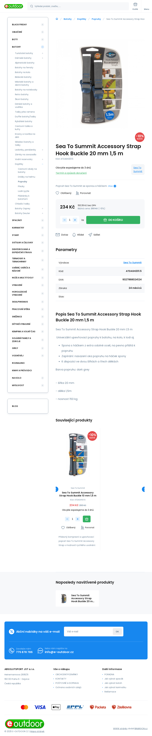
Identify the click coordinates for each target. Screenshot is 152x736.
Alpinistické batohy (24, 62)
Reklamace (110, 691)
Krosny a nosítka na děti (25, 136)
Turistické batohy (24, 53)
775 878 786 (24, 652)
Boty (15, 39)
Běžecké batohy (23, 77)
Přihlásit (117, 631)
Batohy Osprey (22, 208)
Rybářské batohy (23, 121)
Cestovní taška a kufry (24, 128)
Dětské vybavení (21, 324)
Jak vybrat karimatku (115, 687)
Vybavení (17, 285)
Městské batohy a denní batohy (24, 83)
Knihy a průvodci (22, 370)
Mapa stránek (37, 731)
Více (110, 186)
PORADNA (109, 674)
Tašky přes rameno (25, 111)
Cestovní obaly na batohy (27, 170)
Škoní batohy (21, 99)
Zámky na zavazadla (25, 154)
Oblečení (17, 31)
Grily (15, 348)
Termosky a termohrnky (19, 260)
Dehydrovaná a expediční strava (22, 251)
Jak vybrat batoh (113, 683)
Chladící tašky (22, 203)
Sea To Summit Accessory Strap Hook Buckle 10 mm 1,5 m (77, 494)
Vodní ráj (17, 355)
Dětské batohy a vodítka (23, 105)
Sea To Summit (137, 169)
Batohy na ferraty (24, 67)
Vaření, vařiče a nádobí (21, 269)
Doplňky (81, 19)
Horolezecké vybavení (19, 293)
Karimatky (18, 227)
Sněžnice (17, 316)
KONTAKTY (61, 678)
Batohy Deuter (22, 213)
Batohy (68, 19)
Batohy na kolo (22, 72)
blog (15, 406)
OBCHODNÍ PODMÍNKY (67, 674)
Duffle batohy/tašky (25, 116)
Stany (15, 235)
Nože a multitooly (22, 277)
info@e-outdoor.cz (59, 652)
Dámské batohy (23, 58)
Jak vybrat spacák (113, 678)
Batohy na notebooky (26, 89)
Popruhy (96, 19)
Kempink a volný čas (23, 331)
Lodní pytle (23, 191)
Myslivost (18, 385)
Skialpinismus (20, 301)
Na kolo (16, 377)
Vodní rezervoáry (24, 159)
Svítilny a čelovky (22, 242)
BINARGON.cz (141, 728)
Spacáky (17, 220)
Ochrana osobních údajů (68, 687)
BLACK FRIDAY (19, 24)
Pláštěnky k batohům (23, 197)
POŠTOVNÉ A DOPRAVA (67, 683)
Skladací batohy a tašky (24, 143)
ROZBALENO (18, 363)
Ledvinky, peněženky (25, 149)
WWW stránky (120, 728)
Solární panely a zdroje (21, 340)
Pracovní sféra (21, 309)
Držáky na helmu (26, 176)
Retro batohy (21, 94)
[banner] (14, 6)
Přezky (21, 186)
